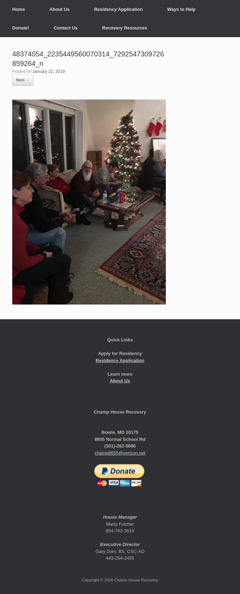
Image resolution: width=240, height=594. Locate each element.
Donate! (20, 27)
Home (18, 9)
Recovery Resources (124, 27)
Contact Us (66, 27)
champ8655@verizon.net (120, 453)
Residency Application (118, 9)
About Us (59, 9)
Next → (22, 80)
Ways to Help (181, 9)
